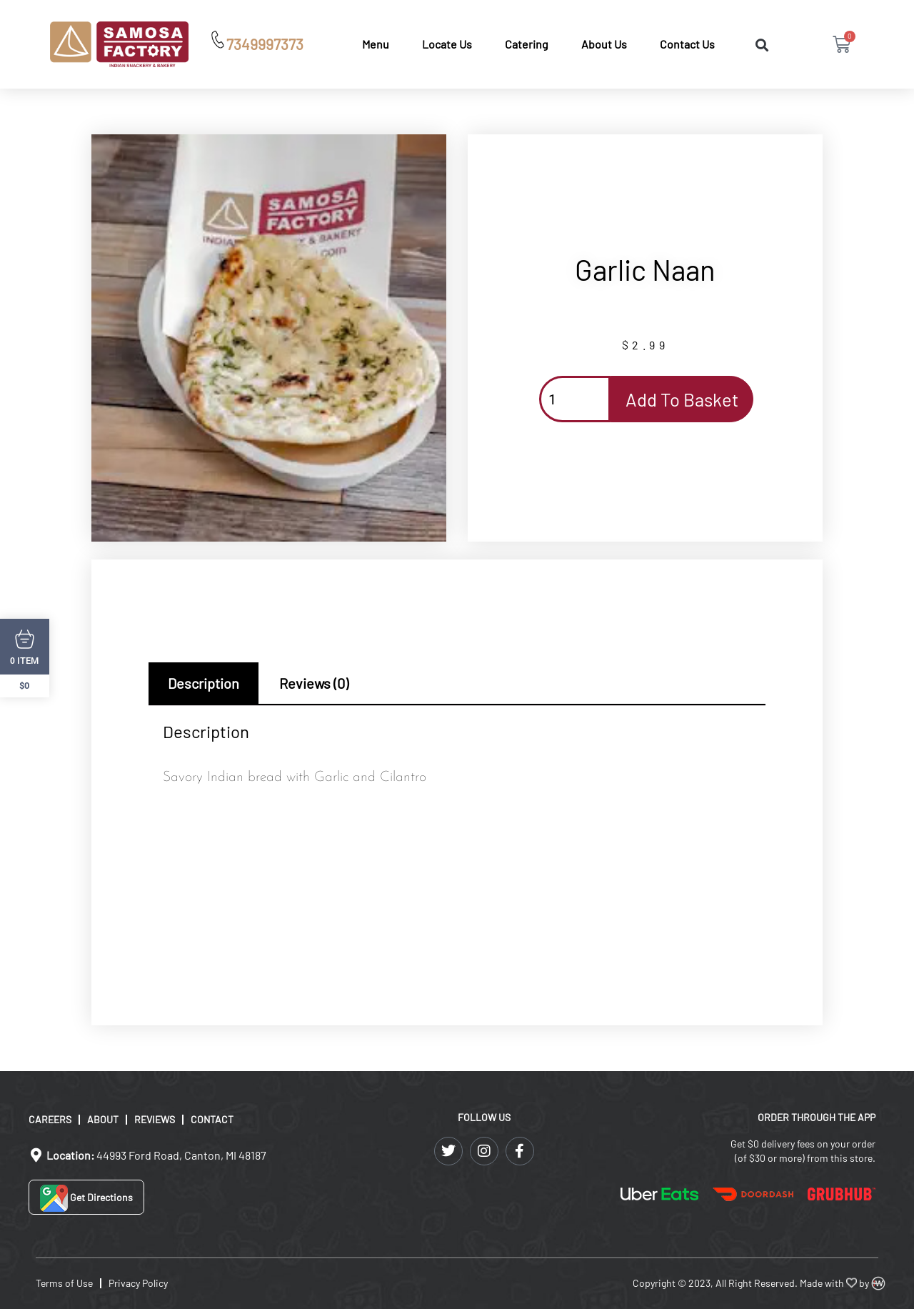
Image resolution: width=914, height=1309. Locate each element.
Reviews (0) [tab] (313, 683)
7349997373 (264, 44)
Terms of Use (64, 1283)
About (103, 1119)
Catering (526, 44)
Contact (212, 1119)
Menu (375, 44)
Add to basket (682, 399)
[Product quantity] (575, 399)
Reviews (154, 1119)
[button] (761, 45)
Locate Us (447, 44)
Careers (50, 1119)
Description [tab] (203, 683)
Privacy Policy (138, 1283)
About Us (604, 44)
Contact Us (687, 44)
